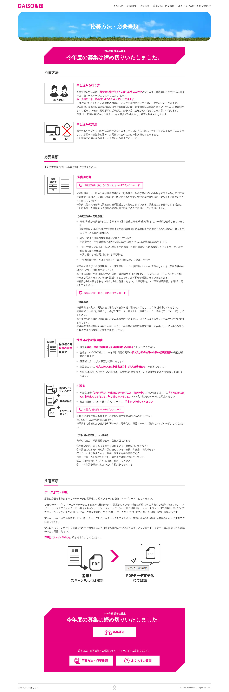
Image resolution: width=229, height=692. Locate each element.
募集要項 (145, 6)
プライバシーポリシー (28, 688)
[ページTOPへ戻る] (114, 689)
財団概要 (131, 6)
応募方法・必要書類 (163, 6)
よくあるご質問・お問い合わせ (194, 6)
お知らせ (118, 6)
